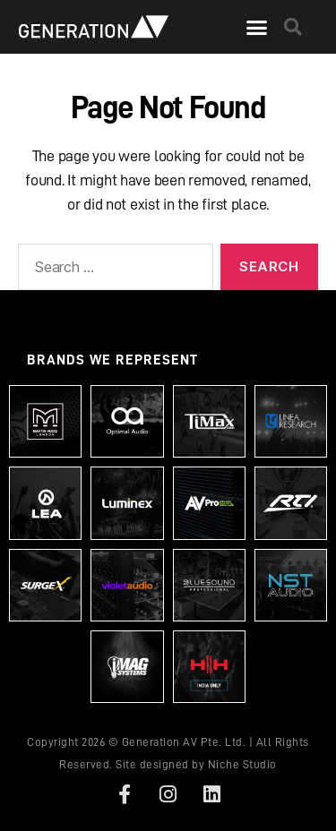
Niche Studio (242, 764)
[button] (256, 27)
